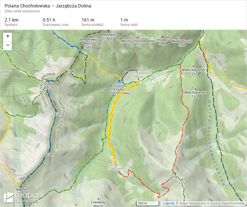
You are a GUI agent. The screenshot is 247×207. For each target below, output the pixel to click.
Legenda (169, 203)
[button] (7, 37)
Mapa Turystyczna (193, 203)
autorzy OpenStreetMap (227, 203)
